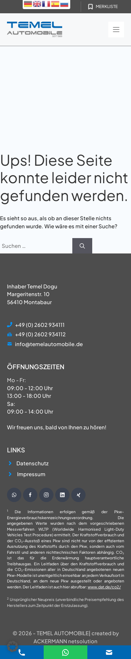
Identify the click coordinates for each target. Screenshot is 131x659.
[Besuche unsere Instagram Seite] (46, 495)
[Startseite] (34, 29)
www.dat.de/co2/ (104, 587)
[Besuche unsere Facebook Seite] (30, 495)
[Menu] (116, 29)
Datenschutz (32, 463)
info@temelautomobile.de (49, 344)
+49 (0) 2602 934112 (40, 334)
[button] (12, 646)
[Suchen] (82, 246)
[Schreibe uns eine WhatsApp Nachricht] (14, 495)
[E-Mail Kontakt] (65, 651)
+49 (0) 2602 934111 (40, 324)
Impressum (31, 474)
